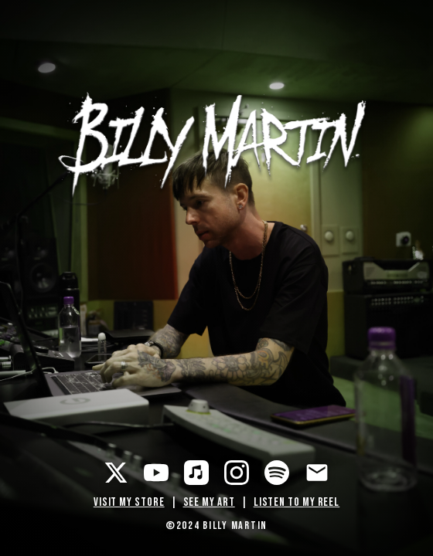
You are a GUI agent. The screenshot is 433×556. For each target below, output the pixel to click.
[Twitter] (116, 472)
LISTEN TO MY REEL (297, 502)
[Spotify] (276, 472)
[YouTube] (156, 472)
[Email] (317, 472)
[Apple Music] (196, 472)
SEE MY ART (209, 502)
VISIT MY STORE (129, 502)
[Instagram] (236, 472)
